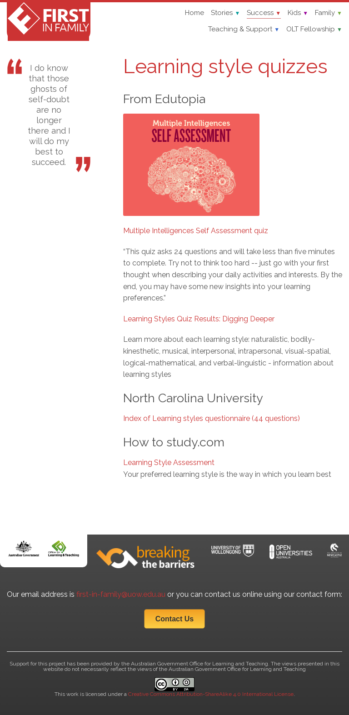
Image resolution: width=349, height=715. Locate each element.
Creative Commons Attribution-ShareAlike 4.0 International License (211, 694)
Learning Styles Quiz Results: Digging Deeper (198, 319)
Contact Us (174, 619)
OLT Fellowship (314, 29)
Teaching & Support (243, 29)
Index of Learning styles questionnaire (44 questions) (211, 418)
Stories (225, 13)
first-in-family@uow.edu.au (120, 594)
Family (328, 13)
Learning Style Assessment (168, 462)
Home (194, 13)
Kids (298, 13)
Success (264, 13)
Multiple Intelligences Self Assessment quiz (195, 230)
